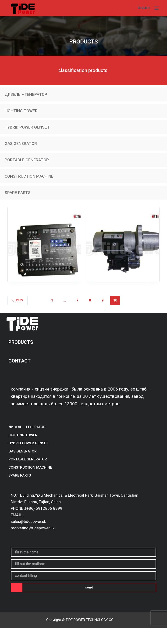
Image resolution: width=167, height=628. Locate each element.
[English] (144, 8)
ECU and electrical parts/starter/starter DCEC (122, 249)
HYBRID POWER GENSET (27, 127)
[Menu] (156, 8)
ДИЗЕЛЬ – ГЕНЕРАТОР (26, 94)
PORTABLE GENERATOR (27, 160)
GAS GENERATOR (21, 143)
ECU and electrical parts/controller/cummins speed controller (44, 252)
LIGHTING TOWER (21, 110)
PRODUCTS (21, 342)
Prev (17, 300)
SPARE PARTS (18, 192)
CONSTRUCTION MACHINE (29, 176)
